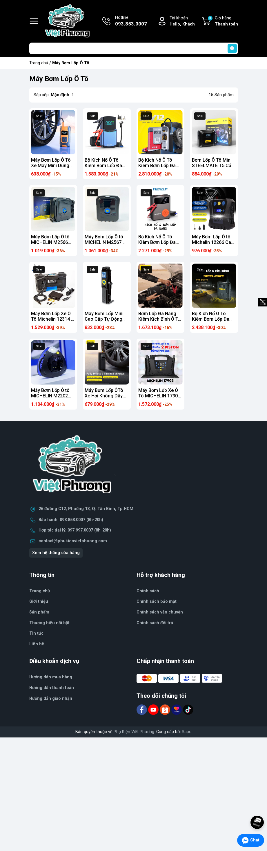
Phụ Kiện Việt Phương (134, 731)
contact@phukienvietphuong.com (73, 540)
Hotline (131, 21)
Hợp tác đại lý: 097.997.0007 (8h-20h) (75, 530)
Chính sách (148, 591)
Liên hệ (36, 644)
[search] (232, 48)
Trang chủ (38, 63)
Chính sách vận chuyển (160, 612)
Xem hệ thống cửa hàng (56, 552)
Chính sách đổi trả (155, 622)
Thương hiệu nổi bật (49, 622)
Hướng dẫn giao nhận (50, 698)
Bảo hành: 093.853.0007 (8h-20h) (71, 519)
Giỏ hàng (222, 21)
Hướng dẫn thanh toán (51, 687)
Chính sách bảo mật (157, 601)
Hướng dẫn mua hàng (50, 677)
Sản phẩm (39, 612)
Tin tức (36, 633)
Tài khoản (182, 22)
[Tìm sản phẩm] (133, 48)
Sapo (187, 731)
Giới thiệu (38, 601)
